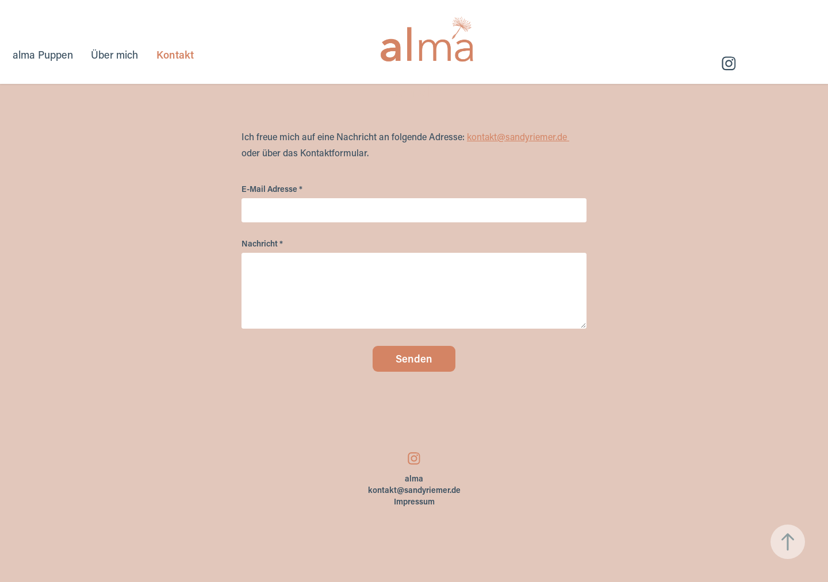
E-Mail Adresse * (271, 189)
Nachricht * (262, 244)
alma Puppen (43, 54)
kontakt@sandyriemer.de (517, 136)
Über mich (114, 54)
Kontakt (175, 54)
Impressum (414, 501)
